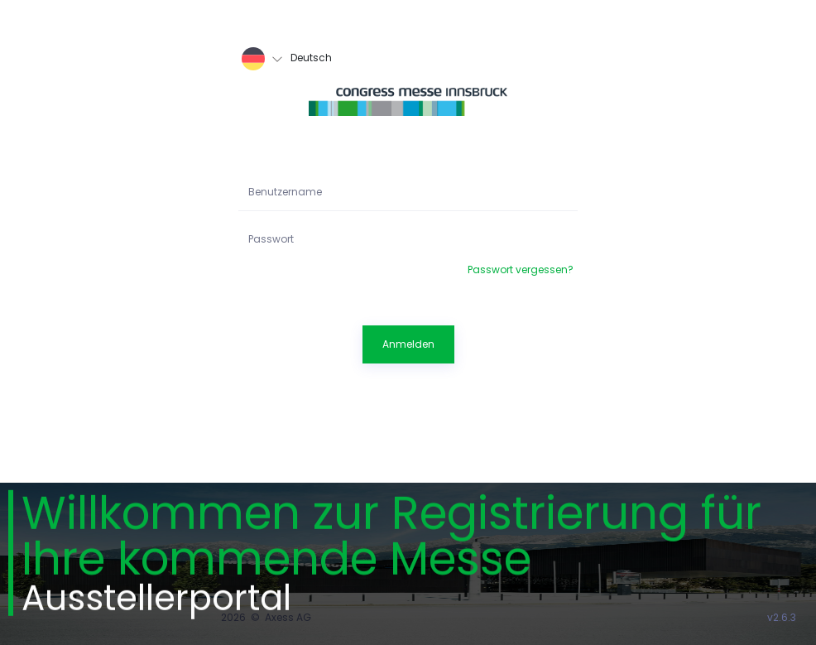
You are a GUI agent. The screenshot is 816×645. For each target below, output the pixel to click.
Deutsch (287, 58)
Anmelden (408, 344)
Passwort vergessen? (521, 269)
